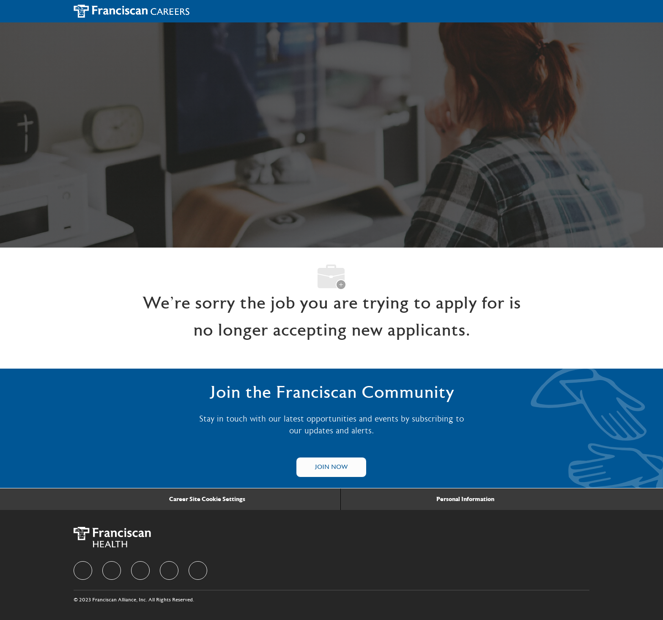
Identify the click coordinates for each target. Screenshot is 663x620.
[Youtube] (198, 570)
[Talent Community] (331, 467)
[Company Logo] (132, 11)
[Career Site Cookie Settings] (207, 499)
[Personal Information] (465, 499)
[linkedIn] (111, 570)
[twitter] (140, 570)
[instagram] (169, 570)
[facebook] (83, 570)
